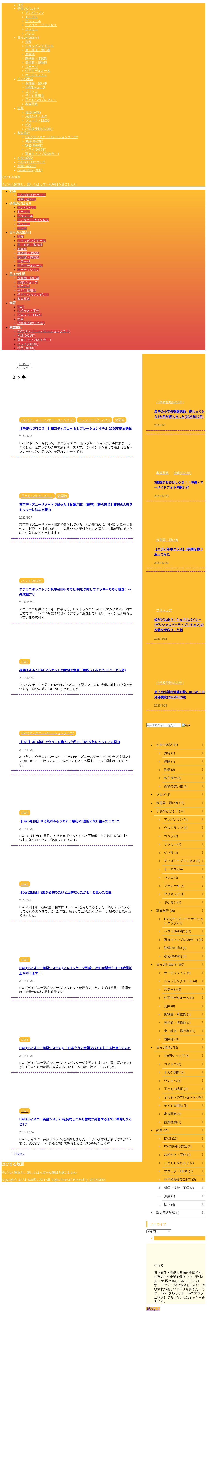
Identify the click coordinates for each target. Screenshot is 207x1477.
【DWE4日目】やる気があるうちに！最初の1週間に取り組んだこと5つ (69, 821)
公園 (20, 236)
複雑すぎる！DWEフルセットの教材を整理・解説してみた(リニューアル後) (72, 670)
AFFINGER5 (97, 1179)
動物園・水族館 (28, 253)
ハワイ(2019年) (27, 344)
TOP (12, 191)
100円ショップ (27, 282)
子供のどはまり (20, 203)
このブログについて (31, 195)
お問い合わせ (26, 199)
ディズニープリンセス (33, 220)
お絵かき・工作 (28, 310)
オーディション (28, 269)
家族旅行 (15, 327)
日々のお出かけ (20, 232)
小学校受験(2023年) (31, 323)
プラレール (25, 216)
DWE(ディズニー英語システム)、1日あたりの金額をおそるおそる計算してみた (75, 1047)
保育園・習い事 (28, 278)
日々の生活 (17, 274)
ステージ (23, 261)
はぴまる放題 (11, 177)
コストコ (23, 286)
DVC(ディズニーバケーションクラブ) (43, 331)
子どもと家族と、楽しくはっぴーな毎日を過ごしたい (39, 1172)
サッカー (23, 224)
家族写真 (23, 298)
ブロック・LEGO (29, 314)
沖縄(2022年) (26, 335)
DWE (20, 307)
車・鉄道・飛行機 (30, 245)
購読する (153, 1309)
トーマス (23, 211)
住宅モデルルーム (30, 265)
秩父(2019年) (26, 348)
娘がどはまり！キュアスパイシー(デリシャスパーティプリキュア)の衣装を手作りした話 (179, 624)
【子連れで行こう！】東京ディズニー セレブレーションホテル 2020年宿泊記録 (75, 428)
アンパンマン (26, 207)
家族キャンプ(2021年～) (34, 339)
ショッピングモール (31, 240)
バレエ (22, 228)
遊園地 (22, 249)
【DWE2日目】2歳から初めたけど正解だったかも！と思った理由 (65, 892)
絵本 (20, 319)
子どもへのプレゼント (33, 294)
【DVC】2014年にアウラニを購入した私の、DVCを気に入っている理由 (69, 741)
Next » (20, 1154)
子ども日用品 (26, 290)
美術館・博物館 (28, 257)
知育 (12, 303)
